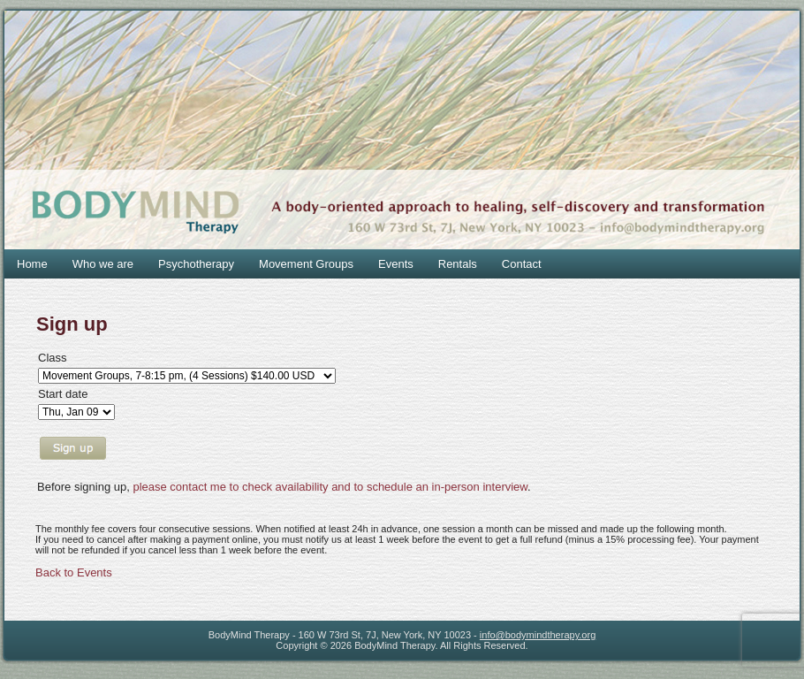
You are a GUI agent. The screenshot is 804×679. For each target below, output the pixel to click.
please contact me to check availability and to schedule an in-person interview (330, 486)
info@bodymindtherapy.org (537, 634)
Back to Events (73, 572)
